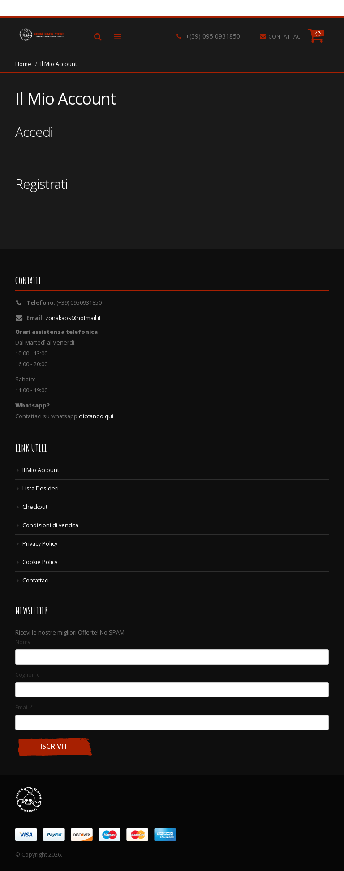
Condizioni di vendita (50, 525)
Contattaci (35, 580)
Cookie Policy (39, 562)
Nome (23, 641)
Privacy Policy (39, 543)
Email (24, 707)
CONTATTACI (285, 36)
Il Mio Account (40, 470)
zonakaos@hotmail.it (73, 318)
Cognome (27, 674)
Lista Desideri (40, 488)
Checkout (34, 507)
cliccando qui (96, 416)
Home (23, 64)
